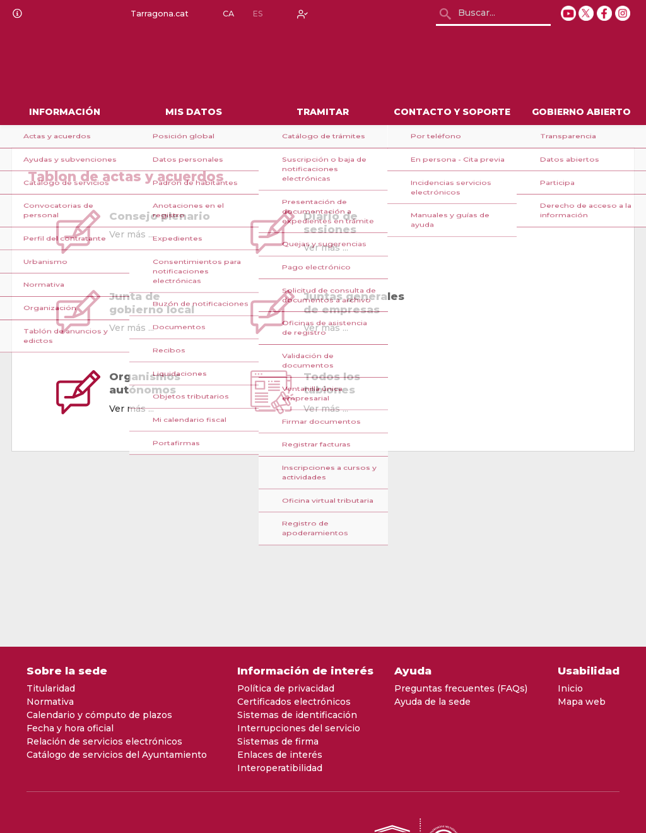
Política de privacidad (285, 688)
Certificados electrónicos (294, 701)
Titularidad (50, 688)
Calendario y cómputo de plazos (99, 715)
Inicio (570, 688)
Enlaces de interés (279, 754)
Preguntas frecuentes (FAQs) (460, 688)
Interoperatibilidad (279, 768)
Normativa (50, 701)
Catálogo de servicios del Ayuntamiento (116, 754)
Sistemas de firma (278, 741)
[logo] (119, 64)
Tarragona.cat (157, 14)
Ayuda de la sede (432, 701)
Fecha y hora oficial (70, 728)
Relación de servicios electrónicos (104, 741)
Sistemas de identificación (297, 715)
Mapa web (582, 701)
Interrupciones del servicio (298, 728)
